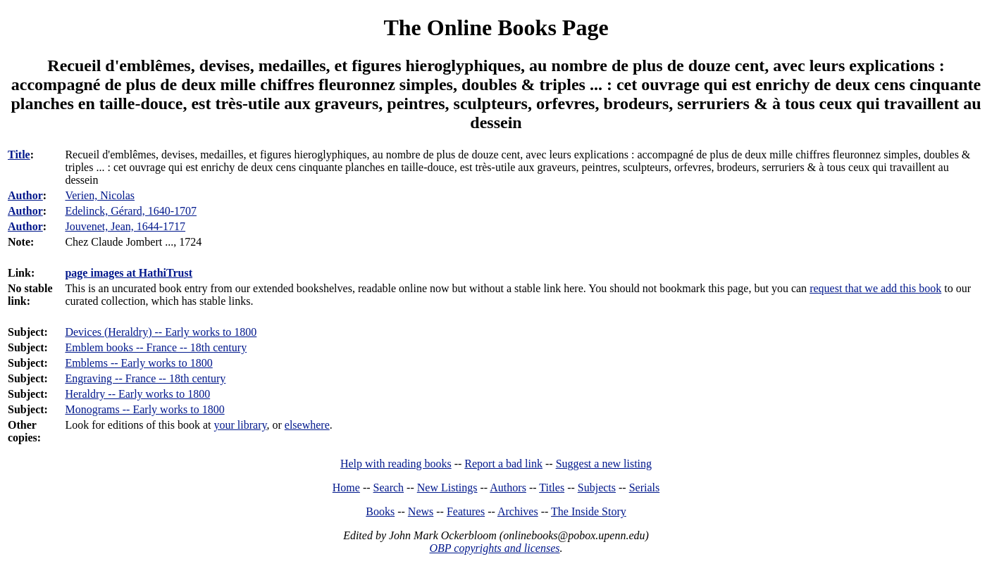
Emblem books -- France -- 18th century (156, 347)
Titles (551, 487)
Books (380, 511)
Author (25, 195)
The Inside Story (588, 511)
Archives (517, 511)
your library (240, 425)
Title (19, 155)
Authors (508, 487)
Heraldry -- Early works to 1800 (137, 394)
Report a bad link (503, 464)
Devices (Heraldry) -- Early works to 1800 (160, 332)
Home (346, 487)
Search (388, 487)
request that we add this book (875, 288)
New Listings (447, 487)
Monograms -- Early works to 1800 (144, 409)
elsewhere (307, 425)
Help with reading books (396, 464)
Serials (644, 487)
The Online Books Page (495, 27)
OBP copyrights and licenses (494, 548)
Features (466, 511)
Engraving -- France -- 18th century (145, 378)
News (420, 511)
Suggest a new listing (604, 464)
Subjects (597, 487)
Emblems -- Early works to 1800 (138, 363)
